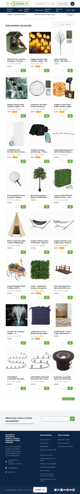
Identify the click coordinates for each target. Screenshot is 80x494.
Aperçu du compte (64, 440)
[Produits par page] (55, 24)
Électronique (39, 10)
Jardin (21, 10)
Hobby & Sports (27, 10)
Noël (73, 10)
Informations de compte (65, 446)
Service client (44, 443)
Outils (68, 10)
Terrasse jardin (39, 18)
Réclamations (44, 446)
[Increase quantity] (19, 70)
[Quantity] (16, 70)
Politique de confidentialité (48, 464)
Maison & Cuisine (10, 10)
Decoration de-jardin (50, 18)
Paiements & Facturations (48, 467)
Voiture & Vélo (59, 10)
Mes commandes (63, 443)
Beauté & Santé (48, 10)
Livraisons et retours (46, 455)
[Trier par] (66, 24)
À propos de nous (45, 440)
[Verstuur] (72, 419)
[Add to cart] (23, 70)
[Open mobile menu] (7, 4)
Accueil (26, 18)
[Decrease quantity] (19, 71)
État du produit (44, 470)
